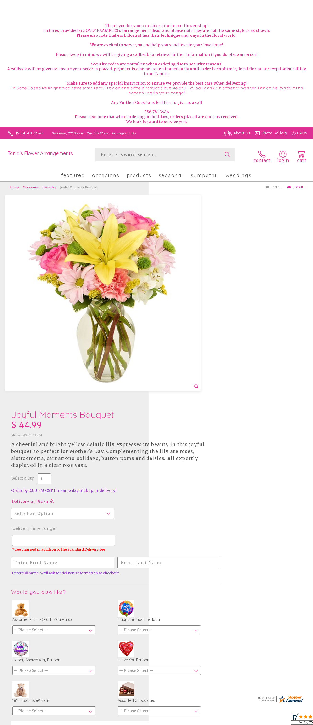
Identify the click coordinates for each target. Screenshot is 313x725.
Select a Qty (168, 267)
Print (274, 185)
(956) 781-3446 (29, 133)
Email (295, 185)
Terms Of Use (238, 720)
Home (14, 184)
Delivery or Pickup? (177, 291)
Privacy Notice (267, 720)
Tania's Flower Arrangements (40, 153)
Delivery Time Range (179, 318)
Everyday (49, 184)
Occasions (31, 184)
